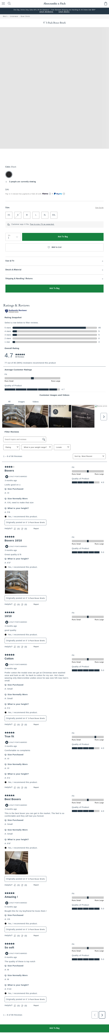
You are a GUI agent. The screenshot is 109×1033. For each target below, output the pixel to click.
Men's (5, 16)
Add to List (54, 247)
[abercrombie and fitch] (54, 3)
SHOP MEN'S (64, 12)
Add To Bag (63, 237)
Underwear (14, 16)
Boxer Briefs (25, 16)
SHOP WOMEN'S (46, 12)
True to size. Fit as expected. (42, 224)
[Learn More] (50, 194)
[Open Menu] (2, 3)
